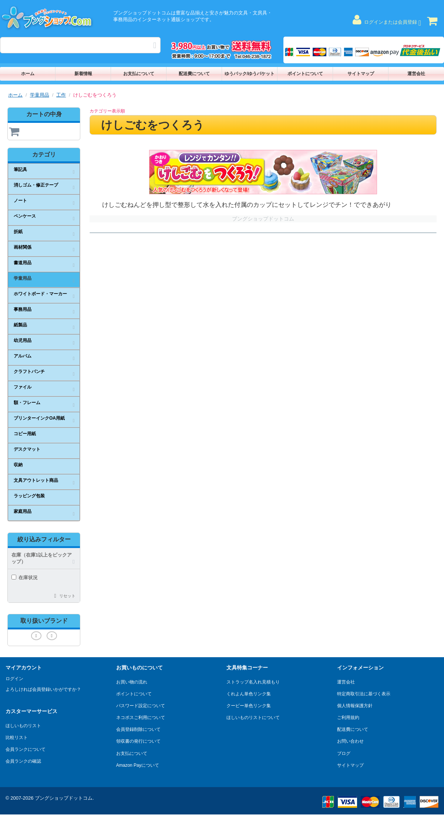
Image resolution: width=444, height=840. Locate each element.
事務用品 (22, 309)
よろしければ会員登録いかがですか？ (43, 689)
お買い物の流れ (131, 682)
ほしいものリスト (23, 725)
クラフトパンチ (29, 371)
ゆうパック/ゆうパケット (250, 73)
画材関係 (22, 247)
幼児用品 (22, 340)
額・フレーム (27, 402)
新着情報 (83, 73)
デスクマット (27, 449)
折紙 (18, 231)
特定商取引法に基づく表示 (363, 693)
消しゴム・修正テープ (36, 185)
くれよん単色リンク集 (248, 693)
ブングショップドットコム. (64, 798)
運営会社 (416, 73)
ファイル (22, 387)
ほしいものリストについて (253, 717)
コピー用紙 (25, 433)
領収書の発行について (138, 741)
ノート (20, 200)
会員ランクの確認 (23, 761)
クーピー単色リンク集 (248, 705)
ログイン (14, 678)
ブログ (343, 753)
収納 (18, 464)
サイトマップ (360, 73)
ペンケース (25, 216)
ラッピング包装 (29, 495)
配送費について (194, 73)
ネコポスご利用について (140, 717)
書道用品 (22, 262)
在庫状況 (24, 577)
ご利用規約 (348, 717)
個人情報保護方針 (355, 705)
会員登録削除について (138, 729)
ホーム (27, 73)
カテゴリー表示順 (107, 111)
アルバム (22, 356)
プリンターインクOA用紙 (39, 418)
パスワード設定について (140, 705)
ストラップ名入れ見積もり (253, 682)
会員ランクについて (26, 749)
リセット (67, 595)
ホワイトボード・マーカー (40, 293)
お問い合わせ (350, 741)
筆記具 (20, 169)
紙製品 (20, 324)
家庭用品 (22, 511)
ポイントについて (305, 73)
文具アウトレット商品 (36, 480)
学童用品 (39, 95)
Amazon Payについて (137, 765)
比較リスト (17, 737)
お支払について (138, 73)
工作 (61, 95)
